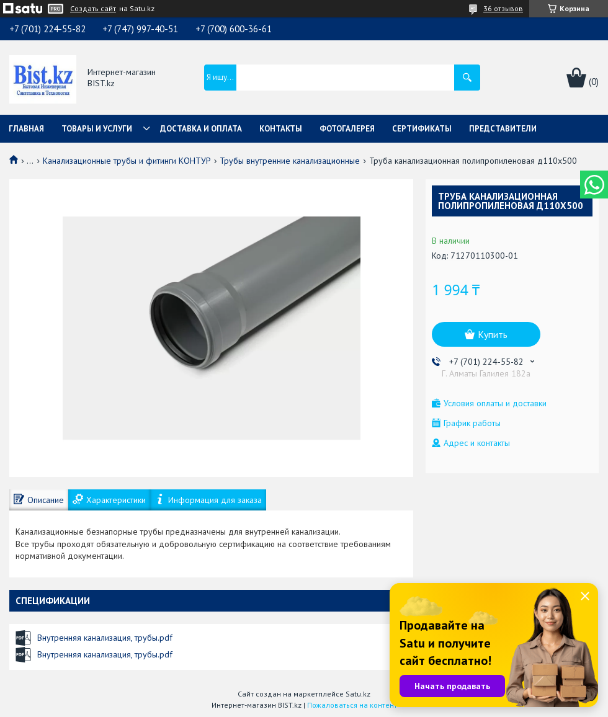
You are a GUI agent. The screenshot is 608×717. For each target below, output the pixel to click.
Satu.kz (358, 693)
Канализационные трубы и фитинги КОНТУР (127, 160)
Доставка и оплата (201, 128)
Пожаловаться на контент (352, 705)
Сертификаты (422, 128)
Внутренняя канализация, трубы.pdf (104, 637)
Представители (503, 128)
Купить (492, 334)
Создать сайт (93, 8)
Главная (26, 128)
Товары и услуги (96, 128)
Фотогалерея (347, 128)
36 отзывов (503, 8)
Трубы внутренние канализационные (290, 160)
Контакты (280, 128)
